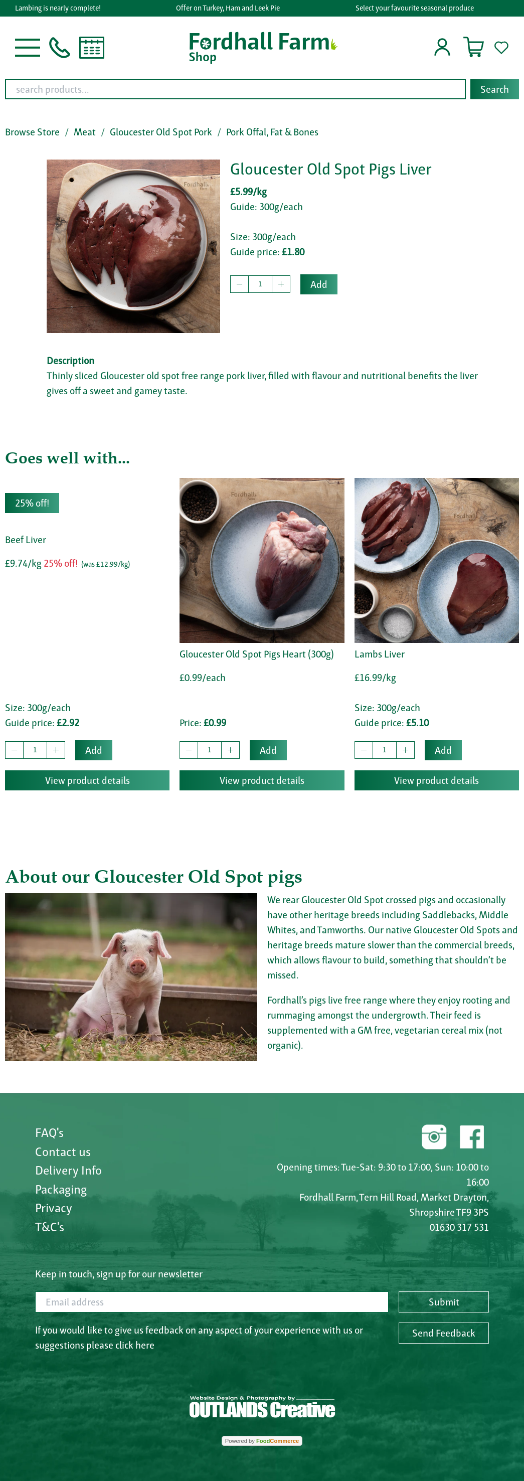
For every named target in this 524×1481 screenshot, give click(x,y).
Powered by (262, 1441)
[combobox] (262, 89)
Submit (444, 1302)
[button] (27, 47)
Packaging (61, 1189)
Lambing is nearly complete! (61, 8)
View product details (87, 780)
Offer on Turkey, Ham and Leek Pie (231, 8)
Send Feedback (443, 1333)
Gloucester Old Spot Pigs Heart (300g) (257, 654)
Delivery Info (68, 1170)
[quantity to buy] (260, 284)
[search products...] (235, 89)
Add (318, 284)
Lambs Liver (380, 654)
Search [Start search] (494, 89)
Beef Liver (25, 540)
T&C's (49, 1226)
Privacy (53, 1207)
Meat (85, 132)
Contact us (63, 1151)
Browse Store (32, 132)
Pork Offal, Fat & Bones (272, 132)
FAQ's (49, 1132)
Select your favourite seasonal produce (417, 8)
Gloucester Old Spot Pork (161, 132)
